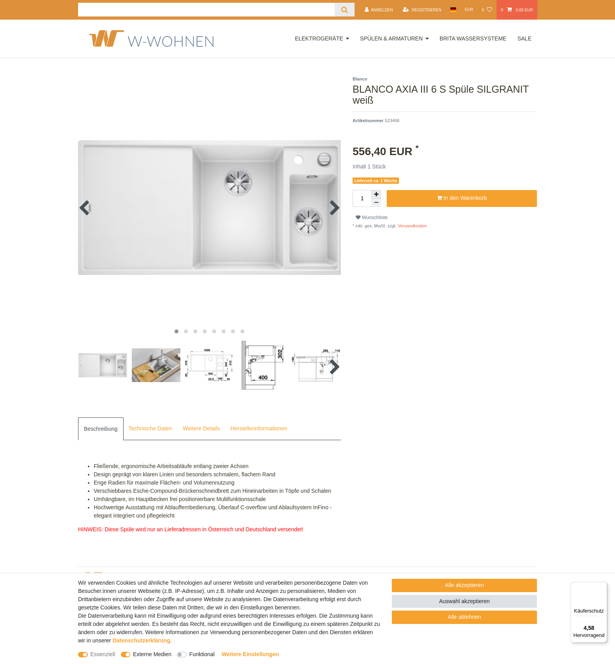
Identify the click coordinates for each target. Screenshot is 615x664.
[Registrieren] (422, 10)
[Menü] (602, 586)
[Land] (453, 9)
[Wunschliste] (486, 10)
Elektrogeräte (319, 38)
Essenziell (103, 654)
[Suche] (345, 9)
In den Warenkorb (462, 198)
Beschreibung (101, 429)
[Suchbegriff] (206, 9)
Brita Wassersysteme (473, 38)
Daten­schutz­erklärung (141, 640)
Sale (524, 38)
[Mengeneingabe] (362, 198)
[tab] (101, 428)
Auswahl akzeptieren (464, 601)
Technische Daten (150, 428)
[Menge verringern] (376, 203)
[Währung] (469, 9)
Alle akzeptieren (464, 585)
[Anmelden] (378, 10)
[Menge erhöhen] (376, 194)
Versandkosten (412, 225)
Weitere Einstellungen (250, 654)
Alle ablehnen (464, 617)
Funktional (202, 654)
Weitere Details (201, 428)
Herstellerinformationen (259, 428)
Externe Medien (152, 654)
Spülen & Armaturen (391, 38)
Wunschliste (372, 217)
